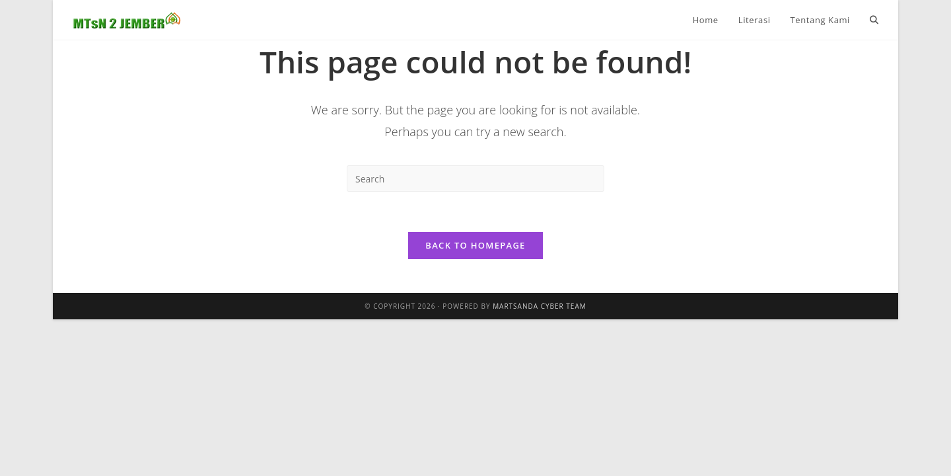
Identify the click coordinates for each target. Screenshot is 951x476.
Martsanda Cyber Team (539, 306)
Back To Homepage (475, 245)
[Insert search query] (475, 178)
